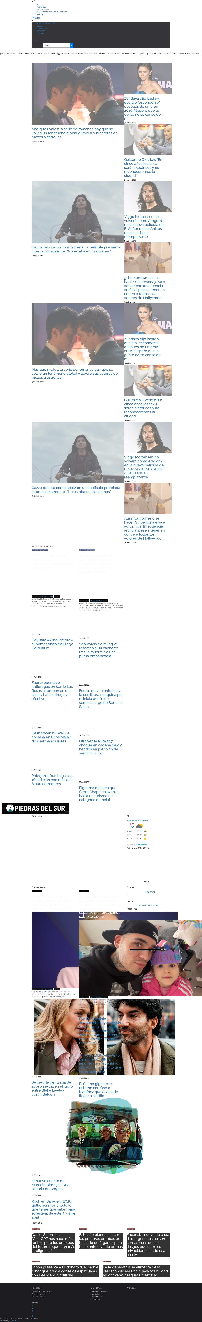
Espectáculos (42, 28)
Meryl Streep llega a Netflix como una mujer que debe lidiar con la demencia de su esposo (52, 902)
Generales (40, 26)
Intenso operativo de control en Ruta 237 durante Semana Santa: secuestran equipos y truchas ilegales (99, 563)
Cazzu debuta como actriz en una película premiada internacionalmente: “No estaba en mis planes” (76, 249)
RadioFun (150, 892)
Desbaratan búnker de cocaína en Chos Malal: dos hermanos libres (51, 737)
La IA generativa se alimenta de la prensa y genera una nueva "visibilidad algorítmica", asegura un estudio (135, 1271)
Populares (41, 33)
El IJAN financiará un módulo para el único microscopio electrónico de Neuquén (52, 561)
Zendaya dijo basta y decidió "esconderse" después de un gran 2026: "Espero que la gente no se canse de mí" (142, 108)
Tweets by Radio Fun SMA (148, 905)
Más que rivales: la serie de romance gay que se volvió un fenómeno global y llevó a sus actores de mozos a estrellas (75, 133)
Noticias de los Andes (46, 23)
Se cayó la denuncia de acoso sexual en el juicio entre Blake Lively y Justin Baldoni (52, 1088)
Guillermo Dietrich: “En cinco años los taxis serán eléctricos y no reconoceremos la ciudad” (143, 167)
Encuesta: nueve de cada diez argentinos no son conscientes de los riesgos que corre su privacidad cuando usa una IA (148, 1245)
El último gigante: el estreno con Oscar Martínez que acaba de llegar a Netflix (98, 1090)
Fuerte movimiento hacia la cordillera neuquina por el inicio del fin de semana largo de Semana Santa (101, 698)
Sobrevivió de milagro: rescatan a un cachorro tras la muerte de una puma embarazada (98, 650)
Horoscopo (147, 881)
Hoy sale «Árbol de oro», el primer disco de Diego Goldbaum (52, 644)
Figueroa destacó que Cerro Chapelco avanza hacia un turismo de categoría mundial (99, 794)
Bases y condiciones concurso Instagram (52, 12)
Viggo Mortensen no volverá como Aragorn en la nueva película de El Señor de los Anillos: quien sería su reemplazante (144, 227)
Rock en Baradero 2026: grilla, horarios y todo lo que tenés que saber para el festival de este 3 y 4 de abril (53, 1209)
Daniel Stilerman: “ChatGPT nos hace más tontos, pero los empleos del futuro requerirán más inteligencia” (53, 1243)
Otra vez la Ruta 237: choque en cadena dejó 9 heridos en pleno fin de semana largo (100, 747)
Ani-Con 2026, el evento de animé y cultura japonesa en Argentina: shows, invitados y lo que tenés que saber (100, 1063)
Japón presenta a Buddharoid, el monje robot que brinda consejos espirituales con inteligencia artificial (65, 1271)
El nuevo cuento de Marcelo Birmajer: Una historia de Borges (50, 1185)
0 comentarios (47, 597)
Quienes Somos (43, 9)
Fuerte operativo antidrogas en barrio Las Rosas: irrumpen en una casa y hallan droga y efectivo (52, 690)
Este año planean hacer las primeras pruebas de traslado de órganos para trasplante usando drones (101, 1241)
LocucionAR (14, 1321)
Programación (42, 7)
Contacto (40, 14)
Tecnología (41, 31)
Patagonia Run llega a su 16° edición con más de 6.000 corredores (53, 780)
